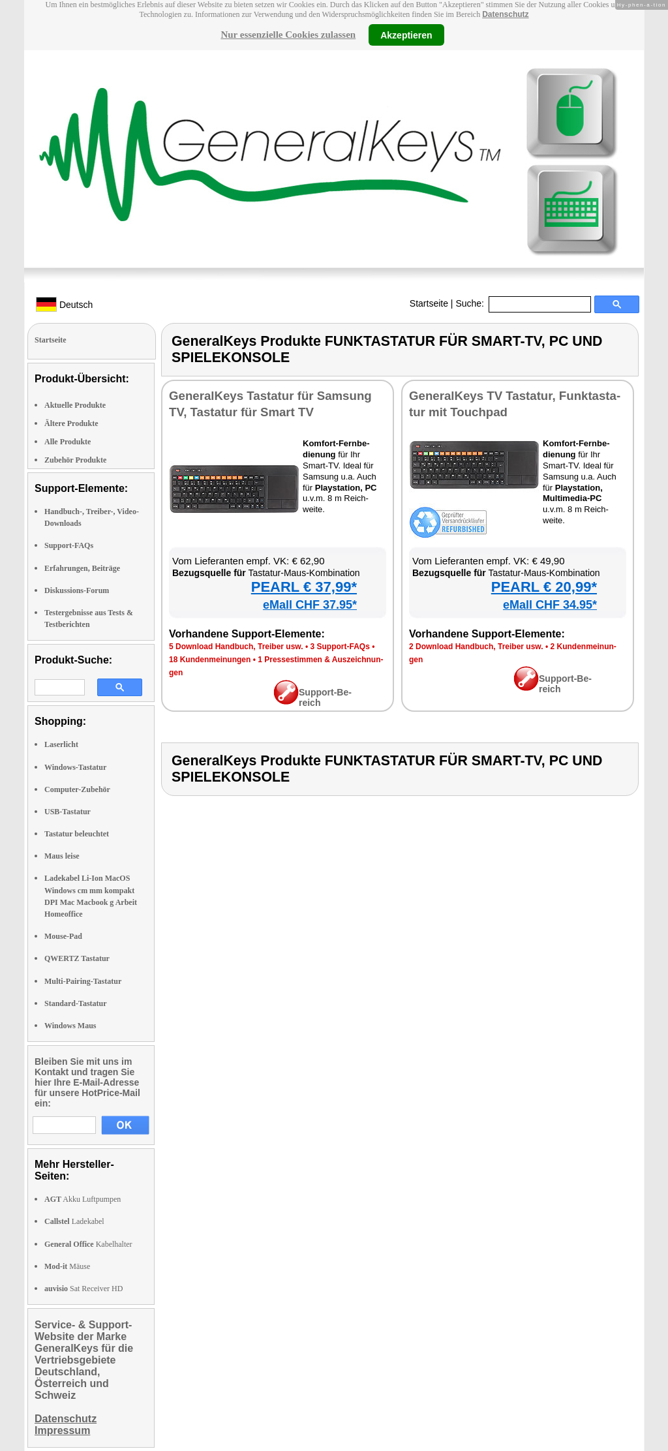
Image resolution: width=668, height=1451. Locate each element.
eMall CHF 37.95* (310, 604)
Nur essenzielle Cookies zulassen (288, 34)
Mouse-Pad (63, 936)
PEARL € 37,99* (304, 587)
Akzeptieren (406, 34)
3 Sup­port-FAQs (339, 646)
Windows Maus (70, 1025)
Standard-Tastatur (75, 1003)
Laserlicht (61, 744)
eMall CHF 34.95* (550, 604)
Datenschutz (505, 14)
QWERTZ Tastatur (77, 958)
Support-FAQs (68, 545)
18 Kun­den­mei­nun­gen (209, 659)
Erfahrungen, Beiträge (82, 568)
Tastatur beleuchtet (76, 833)
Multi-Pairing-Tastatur (82, 981)
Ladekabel (74, 1221)
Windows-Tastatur (75, 767)
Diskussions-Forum (76, 590)
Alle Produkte (67, 441)
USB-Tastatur (67, 811)
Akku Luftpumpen (82, 1199)
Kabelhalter (88, 1244)
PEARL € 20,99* (544, 587)
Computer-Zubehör (77, 789)
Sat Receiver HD (83, 1288)
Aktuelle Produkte (75, 405)
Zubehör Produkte (75, 460)
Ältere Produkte (71, 423)
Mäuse (67, 1266)
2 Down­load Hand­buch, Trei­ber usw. (476, 646)
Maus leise (62, 856)
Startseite (429, 303)
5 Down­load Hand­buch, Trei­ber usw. (236, 646)
